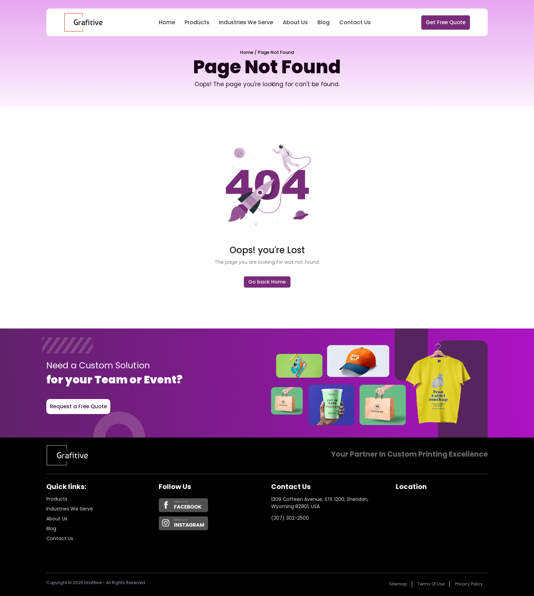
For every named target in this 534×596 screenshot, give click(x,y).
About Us (295, 22)
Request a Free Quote (78, 406)
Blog (323, 22)
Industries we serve (69, 508)
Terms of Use (431, 584)
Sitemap (398, 584)
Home (167, 22)
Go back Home (267, 281)
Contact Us (355, 22)
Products (197, 22)
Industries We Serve (246, 22)
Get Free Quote (446, 22)
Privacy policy (469, 584)
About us (56, 518)
